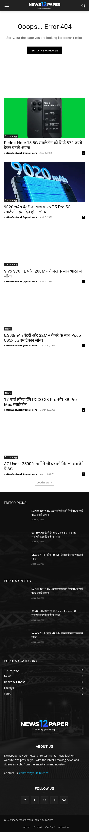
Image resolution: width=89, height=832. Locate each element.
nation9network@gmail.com (20, 152)
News (8, 328)
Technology (11, 136)
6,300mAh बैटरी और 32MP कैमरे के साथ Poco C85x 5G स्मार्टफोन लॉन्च (42, 338)
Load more (44, 482)
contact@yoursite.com (33, 773)
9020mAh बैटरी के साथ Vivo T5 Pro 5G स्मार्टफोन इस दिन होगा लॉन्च (37, 209)
